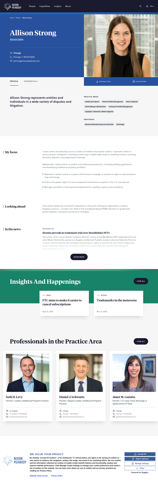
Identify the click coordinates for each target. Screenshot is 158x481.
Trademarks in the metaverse (117, 300)
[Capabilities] (44, 6)
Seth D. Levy (14, 397)
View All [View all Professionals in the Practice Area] (141, 341)
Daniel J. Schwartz (72, 397)
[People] (32, 6)
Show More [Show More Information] (79, 257)
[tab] (14, 81)
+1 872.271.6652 (28, 57)
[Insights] (57, 6)
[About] (68, 6)
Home (12, 18)
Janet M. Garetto (124, 397)
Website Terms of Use (39, 476)
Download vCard (103, 81)
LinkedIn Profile (139, 81)
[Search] (140, 6)
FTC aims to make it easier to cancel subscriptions (62, 302)
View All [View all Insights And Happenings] (141, 281)
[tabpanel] (79, 177)
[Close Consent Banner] (140, 468)
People (18, 18)
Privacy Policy (57, 476)
